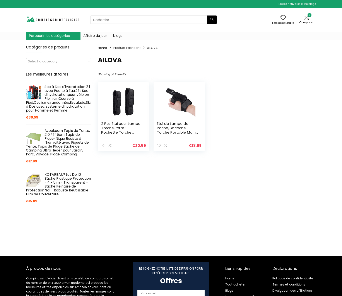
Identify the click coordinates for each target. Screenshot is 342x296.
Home (102, 48)
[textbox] (58, 61)
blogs (117, 35)
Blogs (229, 290)
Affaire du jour (95, 35)
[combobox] (58, 61)
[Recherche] (212, 19)
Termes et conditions (288, 284)
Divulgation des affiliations (292, 290)
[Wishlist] (283, 18)
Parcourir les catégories (49, 35)
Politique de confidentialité (292, 278)
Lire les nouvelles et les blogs (297, 4)
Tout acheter (235, 284)
